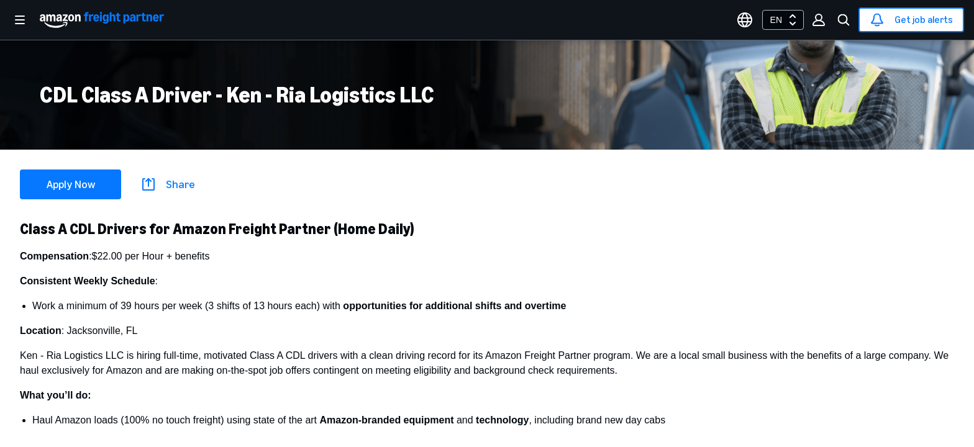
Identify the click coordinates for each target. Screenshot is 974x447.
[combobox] (783, 20)
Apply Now (71, 184)
